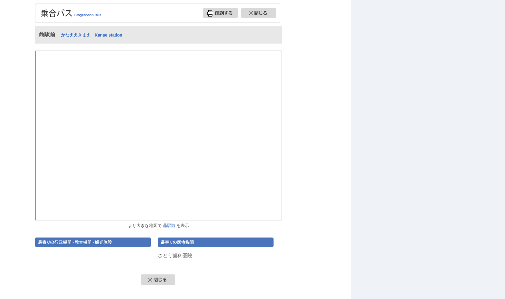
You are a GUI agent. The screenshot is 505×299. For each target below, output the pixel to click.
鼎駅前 (169, 225)
